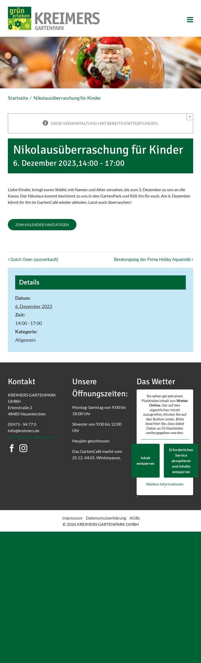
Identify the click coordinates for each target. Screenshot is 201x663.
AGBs (135, 517)
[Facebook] (12, 448)
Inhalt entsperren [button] (145, 461)
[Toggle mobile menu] (190, 20)
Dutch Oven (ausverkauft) (34, 259)
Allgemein (25, 340)
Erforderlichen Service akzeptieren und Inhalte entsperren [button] (181, 460)
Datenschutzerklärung (106, 517)
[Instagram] (23, 448)
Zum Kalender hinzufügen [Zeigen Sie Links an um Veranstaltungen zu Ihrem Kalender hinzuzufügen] (42, 224)
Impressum (72, 517)
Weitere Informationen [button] (164, 484)
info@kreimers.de (23, 430)
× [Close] (190, 116)
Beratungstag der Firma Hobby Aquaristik (152, 259)
